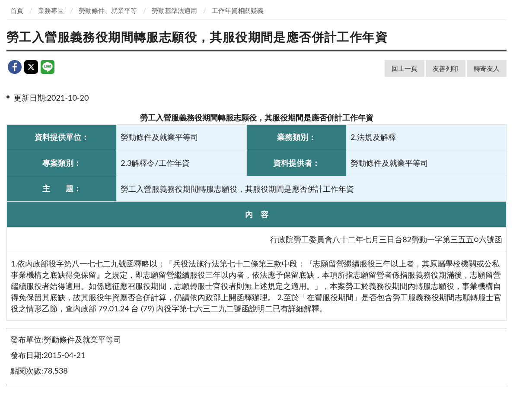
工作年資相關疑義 (238, 10)
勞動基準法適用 (174, 10)
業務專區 (51, 10)
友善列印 (446, 68)
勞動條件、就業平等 (108, 10)
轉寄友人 (487, 68)
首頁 (16, 10)
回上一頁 (404, 68)
